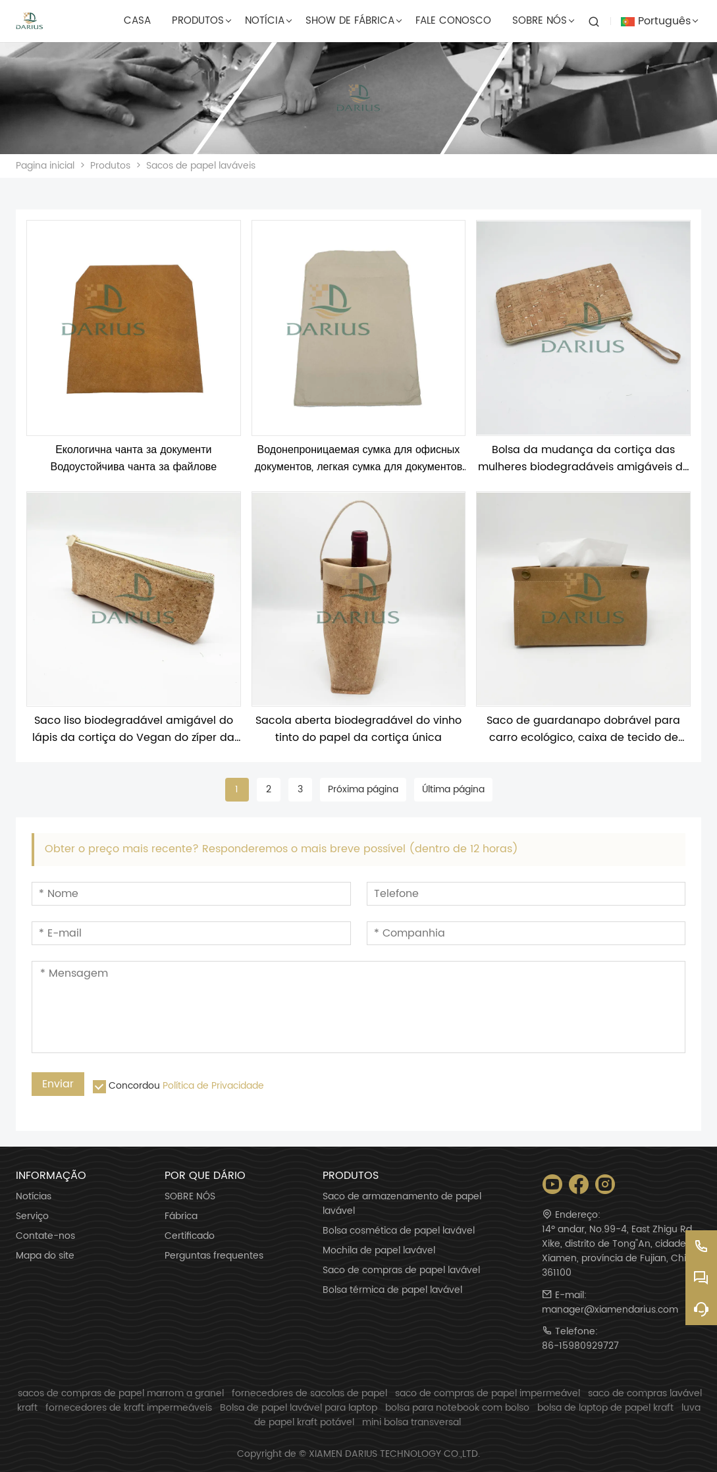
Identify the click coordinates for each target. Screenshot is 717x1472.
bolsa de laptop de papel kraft (605, 1407)
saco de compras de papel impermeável (487, 1393)
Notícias (33, 1196)
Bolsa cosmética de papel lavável (399, 1231)
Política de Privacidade (213, 1085)
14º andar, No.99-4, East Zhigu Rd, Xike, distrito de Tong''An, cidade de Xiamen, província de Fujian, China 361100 (621, 1251)
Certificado (190, 1236)
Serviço (32, 1216)
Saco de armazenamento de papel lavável (402, 1203)
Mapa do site (45, 1256)
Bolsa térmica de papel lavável (392, 1290)
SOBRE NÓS (190, 1196)
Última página (453, 789)
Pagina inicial (45, 165)
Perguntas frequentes (214, 1256)
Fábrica (181, 1216)
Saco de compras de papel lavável (401, 1270)
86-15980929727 (580, 1346)
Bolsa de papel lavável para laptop (298, 1407)
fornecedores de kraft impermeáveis (128, 1407)
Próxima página (363, 789)
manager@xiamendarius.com (610, 1310)
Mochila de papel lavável (379, 1250)
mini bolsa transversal (411, 1422)
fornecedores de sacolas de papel (309, 1393)
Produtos (110, 165)
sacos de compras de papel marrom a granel (121, 1393)
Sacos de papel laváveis (200, 165)
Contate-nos (45, 1236)
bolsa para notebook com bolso (457, 1407)
